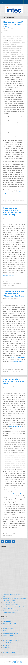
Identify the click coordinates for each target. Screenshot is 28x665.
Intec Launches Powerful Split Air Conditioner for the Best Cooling (12, 211)
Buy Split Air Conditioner (14, 201)
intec (9, 285)
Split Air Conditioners (9, 281)
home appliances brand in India (11, 623)
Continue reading (8, 275)
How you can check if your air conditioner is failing (13, 24)
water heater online (8, 650)
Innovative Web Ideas (17, 661)
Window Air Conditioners (9, 652)
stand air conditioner (15, 426)
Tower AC (8, 373)
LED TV (4, 630)
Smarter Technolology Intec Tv (11, 633)
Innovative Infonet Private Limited (17, 662)
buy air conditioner (16, 369)
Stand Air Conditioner (8, 638)
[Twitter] (6, 541)
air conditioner (17, 200)
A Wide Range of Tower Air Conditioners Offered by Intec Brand (14, 293)
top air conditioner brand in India (11, 640)
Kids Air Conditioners (8, 628)
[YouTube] (13, 541)
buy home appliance (13, 283)
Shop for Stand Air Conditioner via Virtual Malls (13, 381)
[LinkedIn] (9, 541)
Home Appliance (7, 621)
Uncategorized (6, 647)
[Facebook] (2, 541)
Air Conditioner (8, 200)
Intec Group (7, 28)
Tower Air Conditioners (10, 367)
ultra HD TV (6, 645)
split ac (12, 285)
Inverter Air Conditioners (9, 626)
